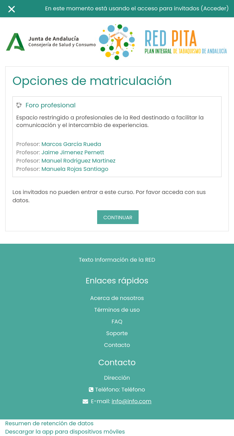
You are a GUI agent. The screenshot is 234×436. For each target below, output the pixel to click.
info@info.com (131, 401)
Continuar (117, 217)
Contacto (117, 345)
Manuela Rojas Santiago (74, 169)
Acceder (214, 8)
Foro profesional (51, 105)
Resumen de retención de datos (49, 423)
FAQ (117, 322)
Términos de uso (117, 310)
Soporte (117, 333)
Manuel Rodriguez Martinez (78, 161)
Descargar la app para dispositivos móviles (65, 432)
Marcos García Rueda (71, 144)
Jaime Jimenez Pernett (72, 152)
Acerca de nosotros (117, 298)
